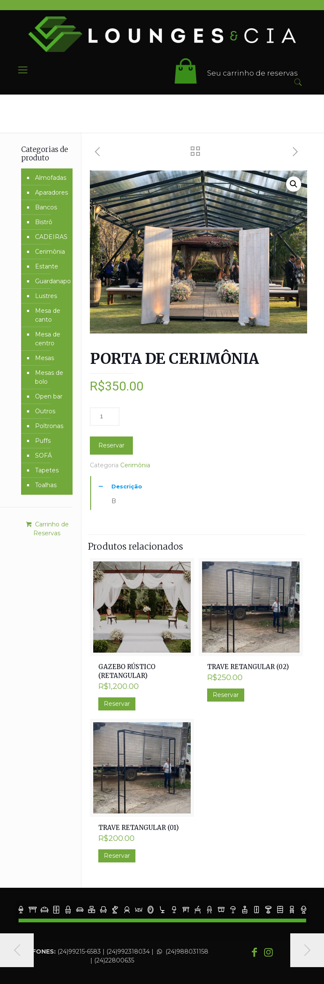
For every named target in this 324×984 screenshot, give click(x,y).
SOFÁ (43, 455)
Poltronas (49, 426)
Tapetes (47, 470)
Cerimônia (135, 465)
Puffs (43, 441)
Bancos (46, 207)
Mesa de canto (47, 315)
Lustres (46, 296)
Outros (45, 411)
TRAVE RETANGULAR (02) (248, 667)
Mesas (44, 358)
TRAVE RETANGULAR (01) (138, 828)
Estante (46, 266)
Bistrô (43, 222)
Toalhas (46, 485)
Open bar (48, 396)
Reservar (111, 445)
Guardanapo (51, 281)
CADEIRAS (51, 237)
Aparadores (51, 192)
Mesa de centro (47, 339)
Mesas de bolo (49, 377)
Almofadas (50, 178)
